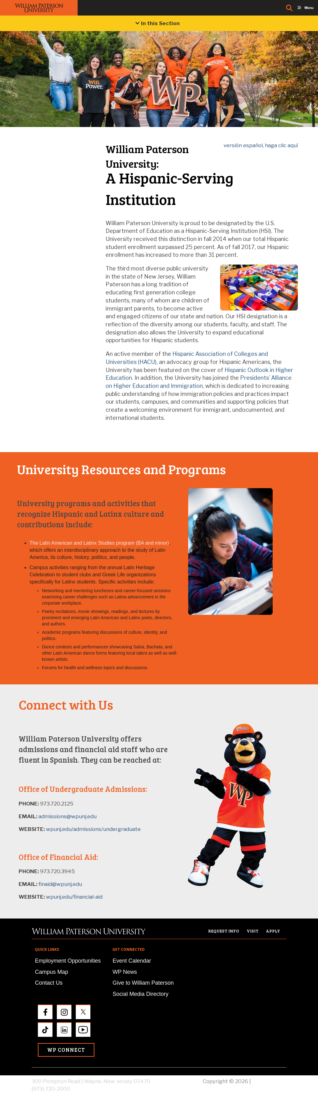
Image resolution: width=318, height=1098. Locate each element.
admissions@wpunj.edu (68, 816)
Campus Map (51, 972)
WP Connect (66, 1049)
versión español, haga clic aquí (261, 145)
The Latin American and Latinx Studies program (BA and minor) (99, 543)
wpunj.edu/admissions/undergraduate (93, 829)
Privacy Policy (269, 1081)
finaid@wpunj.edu (60, 884)
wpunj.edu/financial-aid (73, 897)
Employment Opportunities (68, 961)
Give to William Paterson (143, 983)
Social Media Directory (140, 994)
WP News (124, 972)
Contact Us (48, 983)
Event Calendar (131, 961)
